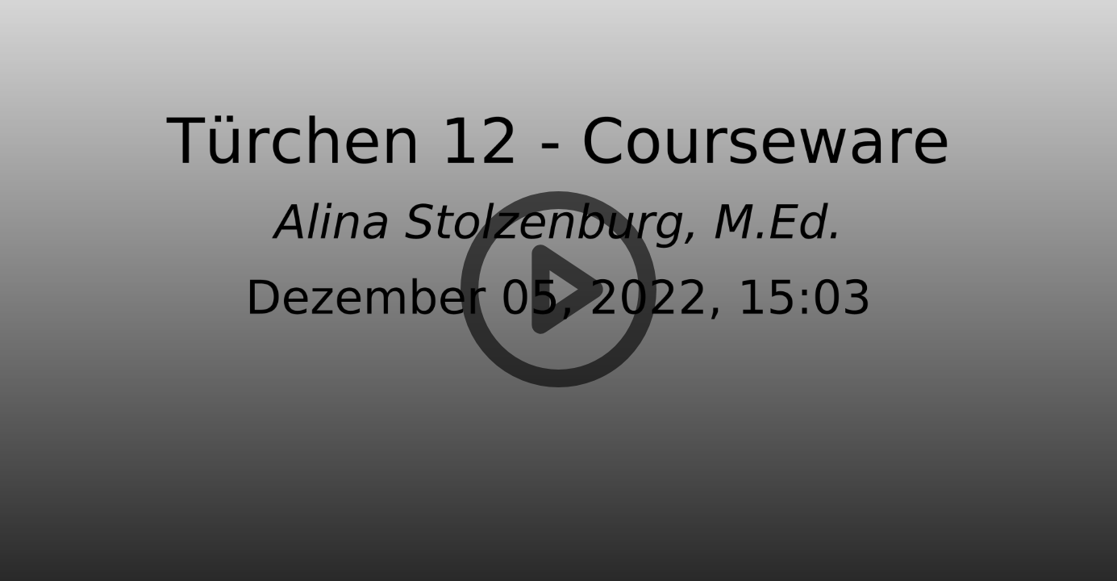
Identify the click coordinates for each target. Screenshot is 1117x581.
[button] (558, 290)
